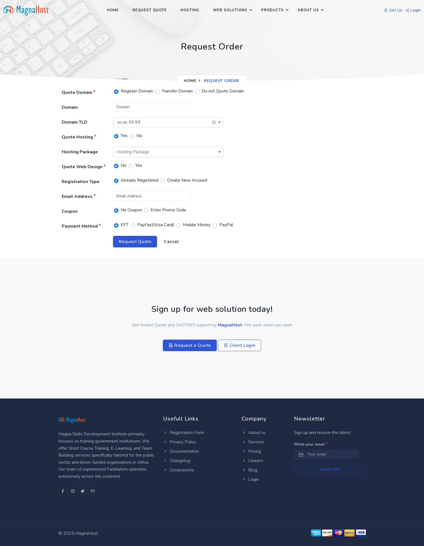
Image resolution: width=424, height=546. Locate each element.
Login (413, 10)
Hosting (189, 10)
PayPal (226, 225)
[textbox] (168, 152)
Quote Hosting (79, 137)
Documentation (181, 451)
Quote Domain (79, 92)
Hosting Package (80, 152)
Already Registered (139, 180)
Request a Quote (190, 345)
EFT (124, 225)
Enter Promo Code (168, 210)
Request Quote (150, 10)
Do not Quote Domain (223, 91)
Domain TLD (74, 122)
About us (254, 433)
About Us (308, 10)
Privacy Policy (179, 442)
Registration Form (183, 433)
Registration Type (80, 182)
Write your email (311, 444)
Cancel (171, 242)
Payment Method (81, 226)
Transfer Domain (177, 91)
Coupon (70, 211)
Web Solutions (230, 10)
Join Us (393, 10)
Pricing (251, 451)
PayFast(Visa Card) (155, 225)
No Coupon (131, 210)
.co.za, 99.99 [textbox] (166, 122)
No (139, 136)
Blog (249, 470)
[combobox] (168, 122)
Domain (70, 107)
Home (113, 10)
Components (178, 470)
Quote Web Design (84, 167)
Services (253, 442)
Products (272, 10)
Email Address (79, 196)
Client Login (239, 345)
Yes (124, 136)
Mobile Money (196, 225)
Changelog (176, 461)
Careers (252, 461)
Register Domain (137, 91)
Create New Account (187, 180)
